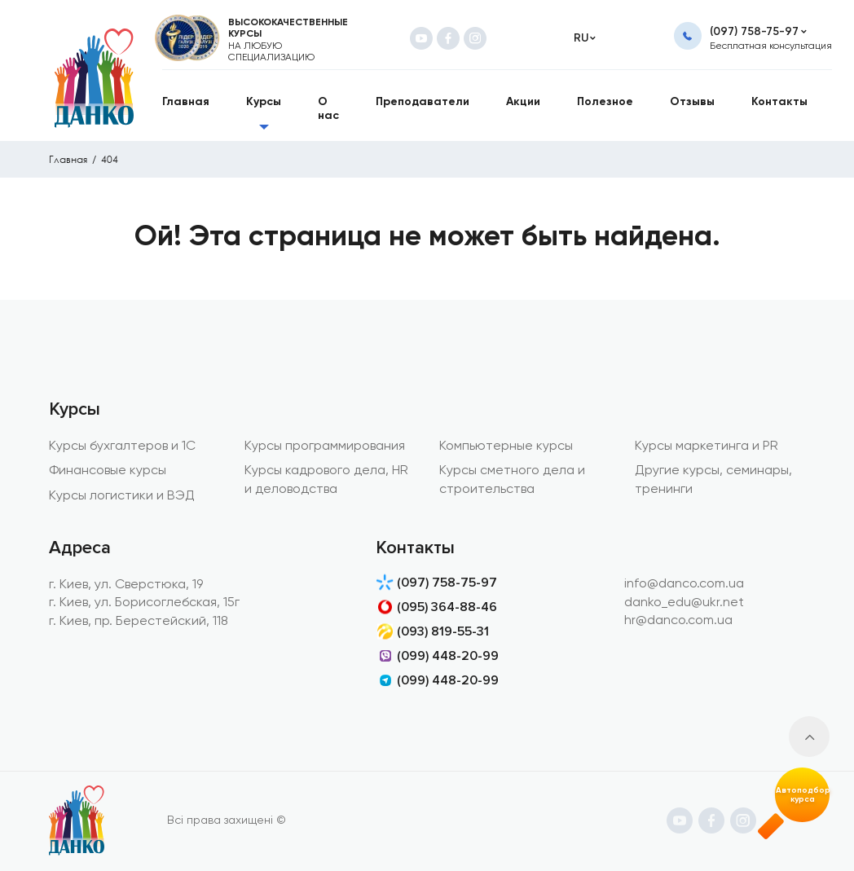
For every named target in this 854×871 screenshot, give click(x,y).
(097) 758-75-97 (754, 31)
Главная (68, 159)
